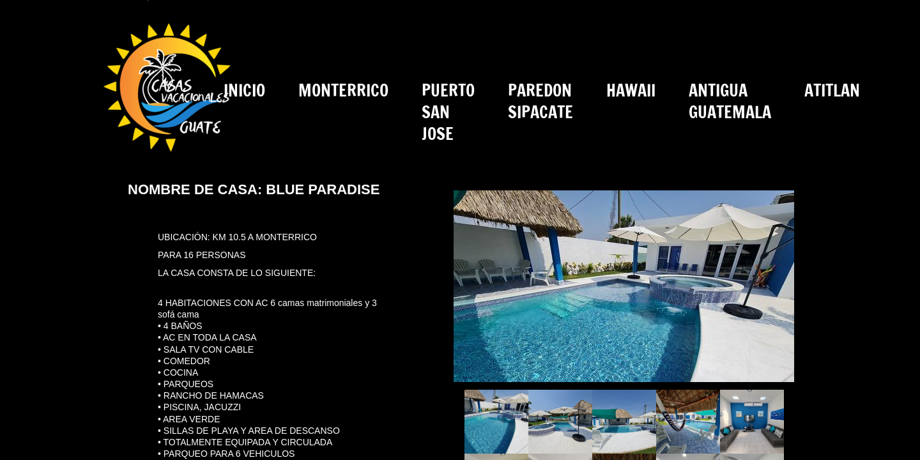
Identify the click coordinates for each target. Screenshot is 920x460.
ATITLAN (832, 90)
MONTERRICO (343, 90)
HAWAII (631, 90)
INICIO (244, 90)
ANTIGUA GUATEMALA (730, 101)
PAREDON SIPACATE (540, 101)
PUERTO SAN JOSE (448, 112)
